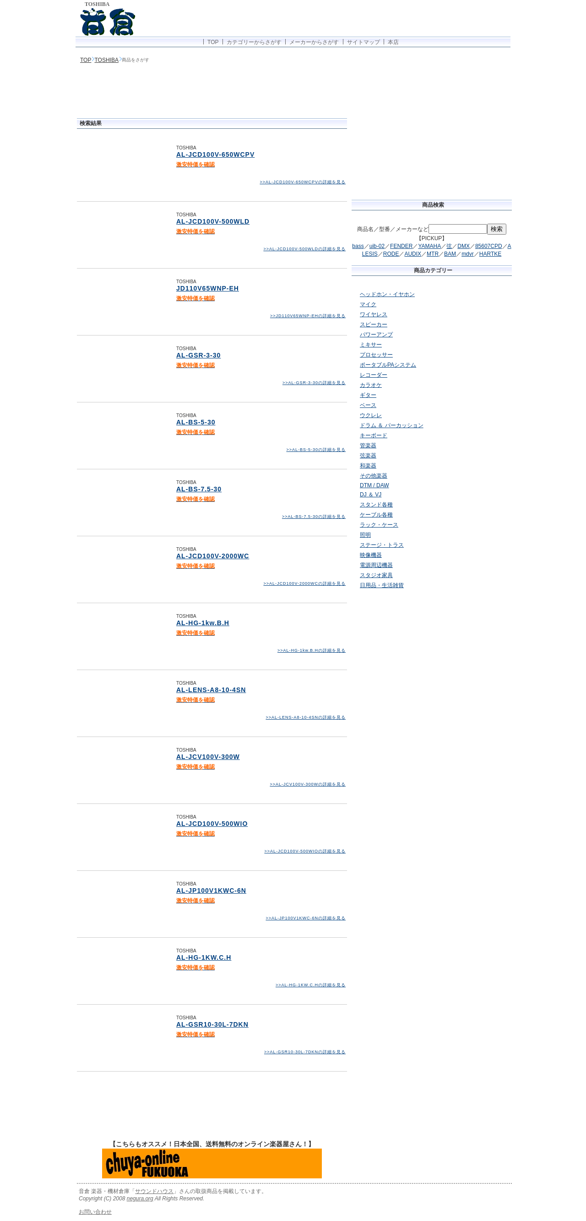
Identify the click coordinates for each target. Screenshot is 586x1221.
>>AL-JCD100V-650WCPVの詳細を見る (303, 182)
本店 (393, 42)
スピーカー (373, 324)
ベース (368, 405)
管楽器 (368, 445)
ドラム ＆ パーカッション (391, 425)
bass (358, 246)
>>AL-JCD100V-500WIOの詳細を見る (305, 851)
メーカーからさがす (314, 42)
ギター (368, 395)
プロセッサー (376, 355)
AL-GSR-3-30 (198, 355)
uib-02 (377, 246)
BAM (450, 254)
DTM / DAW (374, 485)
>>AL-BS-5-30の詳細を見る (316, 449)
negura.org (140, 1198)
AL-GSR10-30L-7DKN (212, 1024)
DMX (463, 246)
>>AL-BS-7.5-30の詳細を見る (314, 516)
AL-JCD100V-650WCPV (215, 154)
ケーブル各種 (376, 515)
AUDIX (412, 254)
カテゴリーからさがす (254, 42)
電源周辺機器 (376, 565)
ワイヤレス (373, 314)
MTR (433, 254)
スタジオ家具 (376, 575)
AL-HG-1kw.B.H (202, 623)
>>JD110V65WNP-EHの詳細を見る (308, 316)
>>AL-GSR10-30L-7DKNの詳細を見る (305, 1052)
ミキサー (371, 344)
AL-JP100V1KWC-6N (211, 890)
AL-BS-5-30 (195, 422)
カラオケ (371, 385)
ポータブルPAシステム (388, 365)
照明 (365, 535)
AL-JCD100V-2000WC (212, 556)
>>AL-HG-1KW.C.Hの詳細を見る (311, 985)
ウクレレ (371, 415)
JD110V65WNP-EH (207, 288)
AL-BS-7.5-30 (199, 489)
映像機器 (371, 555)
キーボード (373, 435)
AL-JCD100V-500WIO (212, 823)
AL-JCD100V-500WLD (213, 221)
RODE (391, 254)
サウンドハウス (154, 1191)
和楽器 (368, 465)
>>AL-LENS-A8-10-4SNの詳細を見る (306, 717)
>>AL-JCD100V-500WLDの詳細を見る (304, 249)
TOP (212, 42)
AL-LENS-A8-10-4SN (211, 689)
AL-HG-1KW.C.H (203, 957)
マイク (368, 304)
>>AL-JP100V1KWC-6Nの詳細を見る (306, 918)
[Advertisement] (212, 91)
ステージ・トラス (382, 545)
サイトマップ (363, 42)
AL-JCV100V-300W (208, 756)
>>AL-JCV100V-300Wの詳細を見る (308, 784)
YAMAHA (429, 246)
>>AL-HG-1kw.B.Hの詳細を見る (311, 650)
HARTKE (490, 254)
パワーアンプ (376, 334)
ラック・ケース (379, 525)
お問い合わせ (95, 1212)
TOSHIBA (106, 60)
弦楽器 (368, 455)
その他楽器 (373, 476)
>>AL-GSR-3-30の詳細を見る (314, 382)
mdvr (467, 254)
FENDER (401, 246)
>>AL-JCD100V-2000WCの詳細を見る (304, 583)
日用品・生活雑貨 (382, 585)
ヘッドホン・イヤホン (387, 294)
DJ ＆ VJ (370, 494)
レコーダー (373, 375)
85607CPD (488, 246)
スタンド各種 (376, 504)
